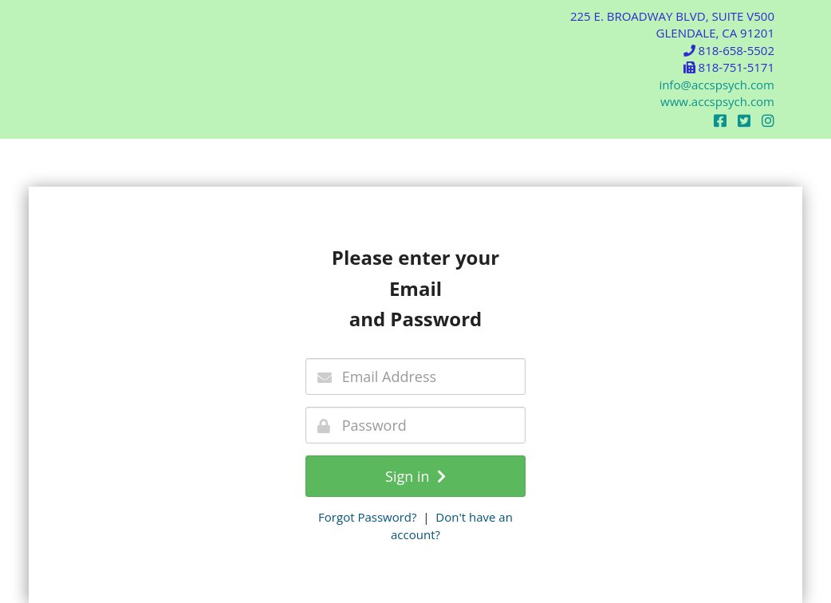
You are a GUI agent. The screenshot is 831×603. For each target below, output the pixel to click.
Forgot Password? (367, 517)
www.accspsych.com (717, 101)
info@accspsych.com (716, 85)
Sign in (415, 476)
